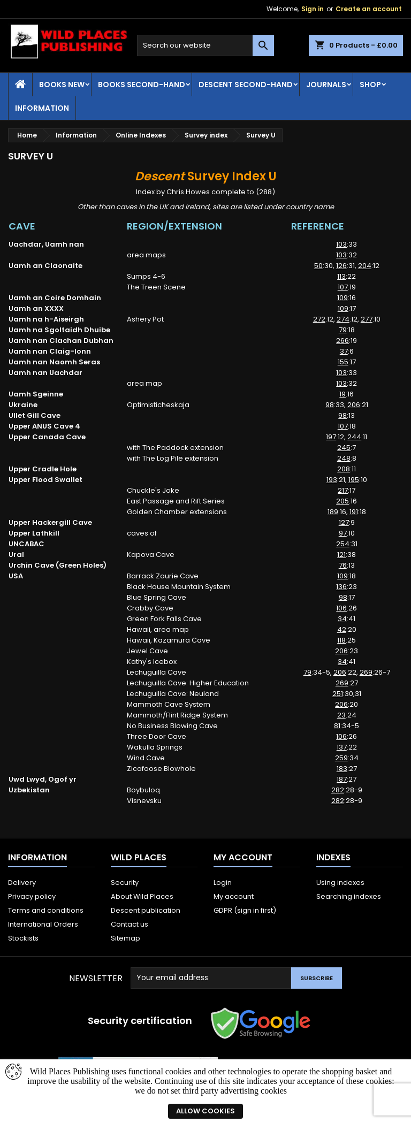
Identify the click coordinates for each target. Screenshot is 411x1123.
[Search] (205, 45)
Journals (326, 84)
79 (343, 330)
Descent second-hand (246, 84)
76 (343, 565)
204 (364, 266)
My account (234, 896)
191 (353, 512)
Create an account (369, 8)
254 (342, 544)
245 (344, 447)
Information (42, 108)
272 (319, 319)
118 (341, 640)
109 (342, 298)
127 (344, 522)
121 (341, 554)
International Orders (43, 924)
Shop (370, 84)
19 (342, 394)
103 (341, 244)
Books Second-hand (141, 84)
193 (331, 480)
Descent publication (145, 910)
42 (341, 629)
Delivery (22, 882)
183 (342, 768)
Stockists (23, 938)
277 (366, 319)
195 (353, 480)
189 (333, 512)
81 (337, 726)
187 (342, 779)
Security (125, 882)
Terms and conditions (45, 910)
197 (331, 437)
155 (343, 362)
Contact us (129, 924)
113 (341, 276)
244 (354, 437)
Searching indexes (348, 896)
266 (342, 340)
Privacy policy (32, 896)
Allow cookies (205, 1111)
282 (337, 790)
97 (343, 533)
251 (337, 694)
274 (343, 319)
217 (343, 490)
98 (329, 405)
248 (344, 458)
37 (344, 351)
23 (341, 715)
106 (341, 608)
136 (341, 587)
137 (342, 747)
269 (366, 672)
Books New (62, 84)
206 (353, 405)
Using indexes (340, 882)
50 (318, 266)
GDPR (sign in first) (245, 910)
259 (341, 758)
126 (341, 266)
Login (223, 882)
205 (342, 501)
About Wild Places (142, 896)
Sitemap (125, 938)
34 (342, 619)
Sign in (312, 8)
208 (343, 469)
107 (343, 287)
